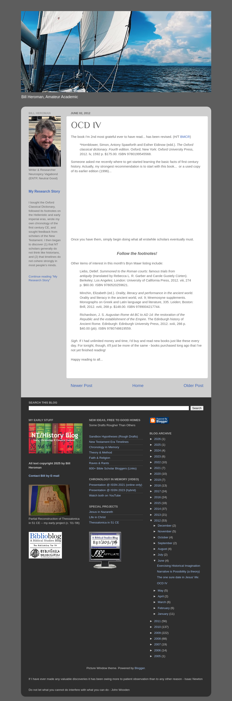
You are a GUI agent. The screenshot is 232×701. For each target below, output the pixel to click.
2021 (158, 468)
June (161, 560)
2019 (158, 479)
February (164, 608)
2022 (158, 462)
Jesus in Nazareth (101, 512)
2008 (158, 638)
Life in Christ (97, 517)
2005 (158, 656)
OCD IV (162, 583)
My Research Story (44, 191)
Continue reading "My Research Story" (43, 278)
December (165, 525)
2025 (158, 444)
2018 (158, 485)
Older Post (193, 385)
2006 (158, 650)
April (161, 596)
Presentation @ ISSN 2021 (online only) (115, 484)
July (161, 554)
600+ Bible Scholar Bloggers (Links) (113, 468)
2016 (158, 497)
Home (138, 385)
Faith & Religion (99, 457)
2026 (158, 439)
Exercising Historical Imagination (178, 565)
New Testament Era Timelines (108, 441)
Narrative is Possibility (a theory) (178, 571)
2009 (158, 633)
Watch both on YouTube (105, 495)
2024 (158, 450)
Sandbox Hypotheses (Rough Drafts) (113, 436)
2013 (158, 514)
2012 (158, 520)
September (165, 543)
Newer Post (81, 385)
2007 (158, 644)
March (162, 602)
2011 (158, 621)
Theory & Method (100, 452)
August (163, 549)
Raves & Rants (99, 463)
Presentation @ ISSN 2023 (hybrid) (112, 490)
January (163, 613)
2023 (158, 456)
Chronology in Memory (104, 447)
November (165, 531)
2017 (158, 491)
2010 (158, 627)
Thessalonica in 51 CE (104, 522)
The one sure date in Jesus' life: (178, 577)
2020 (158, 473)
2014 (158, 508)
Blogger (140, 668)
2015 (158, 503)
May (161, 590)
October (163, 537)
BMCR (185, 137)
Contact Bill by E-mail (44, 475)
